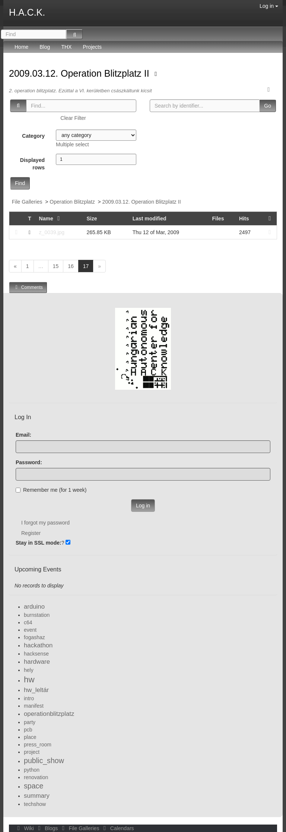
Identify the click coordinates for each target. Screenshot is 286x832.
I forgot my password (45, 523)
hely (29, 670)
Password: (29, 462)
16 (71, 266)
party (29, 722)
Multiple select (72, 144)
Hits (244, 218)
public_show (44, 760)
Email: (23, 435)
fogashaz (34, 637)
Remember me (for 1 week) (51, 490)
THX (66, 47)
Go (267, 106)
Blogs (47, 828)
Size (91, 218)
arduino (34, 606)
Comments (28, 287)
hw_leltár (36, 690)
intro (29, 698)
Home (21, 47)
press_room (37, 744)
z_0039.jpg (52, 232)
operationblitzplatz (49, 713)
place (30, 737)
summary (37, 795)
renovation (36, 777)
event (30, 630)
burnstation (37, 615)
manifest (34, 706)
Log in (269, 6)
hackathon (38, 645)
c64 (28, 622)
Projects (92, 47)
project (31, 752)
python (31, 770)
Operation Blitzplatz (72, 202)
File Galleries (27, 202)
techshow (35, 804)
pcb (28, 730)
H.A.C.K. (27, 12)
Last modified (149, 218)
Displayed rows (32, 163)
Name (51, 218)
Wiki (25, 828)
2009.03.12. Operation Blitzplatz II (80, 73)
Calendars (117, 828)
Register (31, 533)
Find (20, 183)
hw (29, 679)
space (33, 786)
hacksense (36, 654)
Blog (44, 47)
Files (218, 218)
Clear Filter (73, 118)
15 (56, 266)
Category (33, 136)
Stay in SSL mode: (38, 543)
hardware (37, 661)
